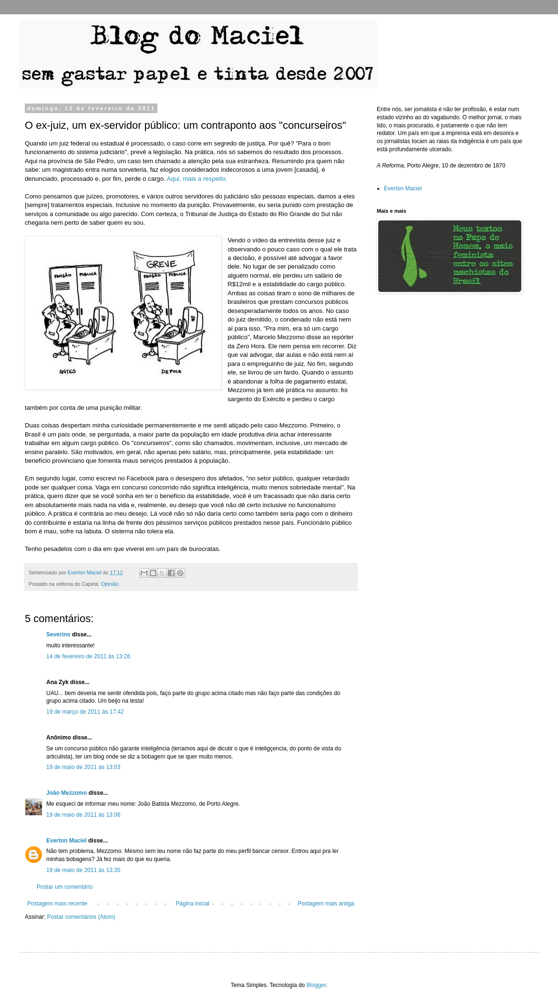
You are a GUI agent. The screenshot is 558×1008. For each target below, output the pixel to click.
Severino (58, 634)
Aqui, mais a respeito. (197, 178)
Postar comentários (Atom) (81, 917)
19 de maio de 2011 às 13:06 (83, 814)
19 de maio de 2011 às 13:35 (83, 870)
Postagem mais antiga (326, 903)
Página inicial (192, 903)
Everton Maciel (66, 840)
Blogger (316, 985)
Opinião (110, 584)
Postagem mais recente (57, 903)
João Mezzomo (66, 793)
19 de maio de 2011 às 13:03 (83, 767)
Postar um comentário (65, 886)
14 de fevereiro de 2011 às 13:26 (88, 656)
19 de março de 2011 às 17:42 (85, 711)
